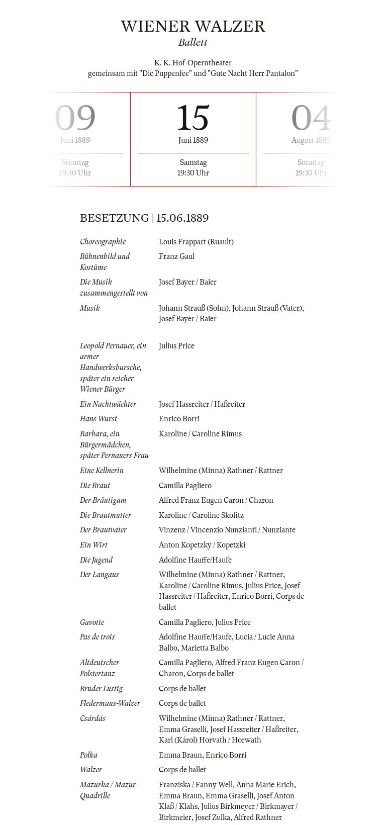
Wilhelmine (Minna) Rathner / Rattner (221, 471)
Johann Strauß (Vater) (267, 308)
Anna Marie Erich (265, 785)
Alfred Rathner (258, 817)
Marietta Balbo (205, 648)
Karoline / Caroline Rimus (200, 434)
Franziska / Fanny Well (196, 785)
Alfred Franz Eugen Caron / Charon (216, 500)
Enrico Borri (179, 419)
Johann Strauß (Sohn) (194, 308)
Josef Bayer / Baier (188, 282)
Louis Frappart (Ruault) (196, 242)
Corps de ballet (210, 674)
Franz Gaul (177, 256)
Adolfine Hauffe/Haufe (195, 560)
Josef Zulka (212, 817)
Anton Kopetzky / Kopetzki (202, 545)
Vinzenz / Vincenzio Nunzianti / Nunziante (227, 530)
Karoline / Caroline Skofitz (201, 515)
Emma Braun (180, 755)
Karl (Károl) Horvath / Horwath (210, 740)
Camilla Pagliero (185, 486)
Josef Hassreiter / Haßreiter (202, 404)
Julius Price (177, 346)
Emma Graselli (183, 729)
